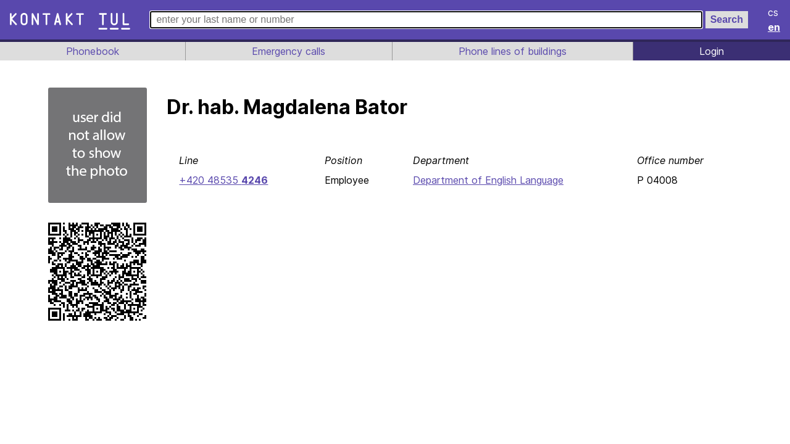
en (774, 27)
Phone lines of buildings (512, 51)
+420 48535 (222, 180)
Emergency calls (287, 51)
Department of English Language (487, 180)
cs (774, 12)
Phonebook (91, 51)
